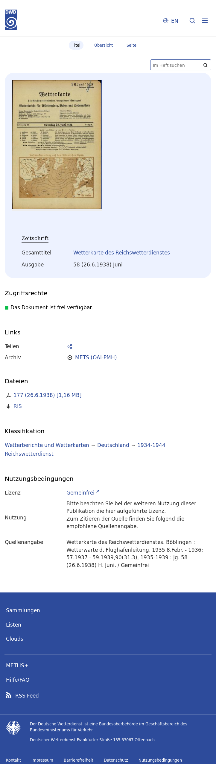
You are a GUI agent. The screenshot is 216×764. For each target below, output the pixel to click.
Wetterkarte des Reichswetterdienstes (121, 252)
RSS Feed (27, 696)
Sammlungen (23, 610)
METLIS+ (17, 665)
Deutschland (113, 445)
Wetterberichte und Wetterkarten (47, 445)
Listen (13, 624)
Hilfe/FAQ (17, 679)
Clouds (14, 638)
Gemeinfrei (80, 492)
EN (174, 20)
